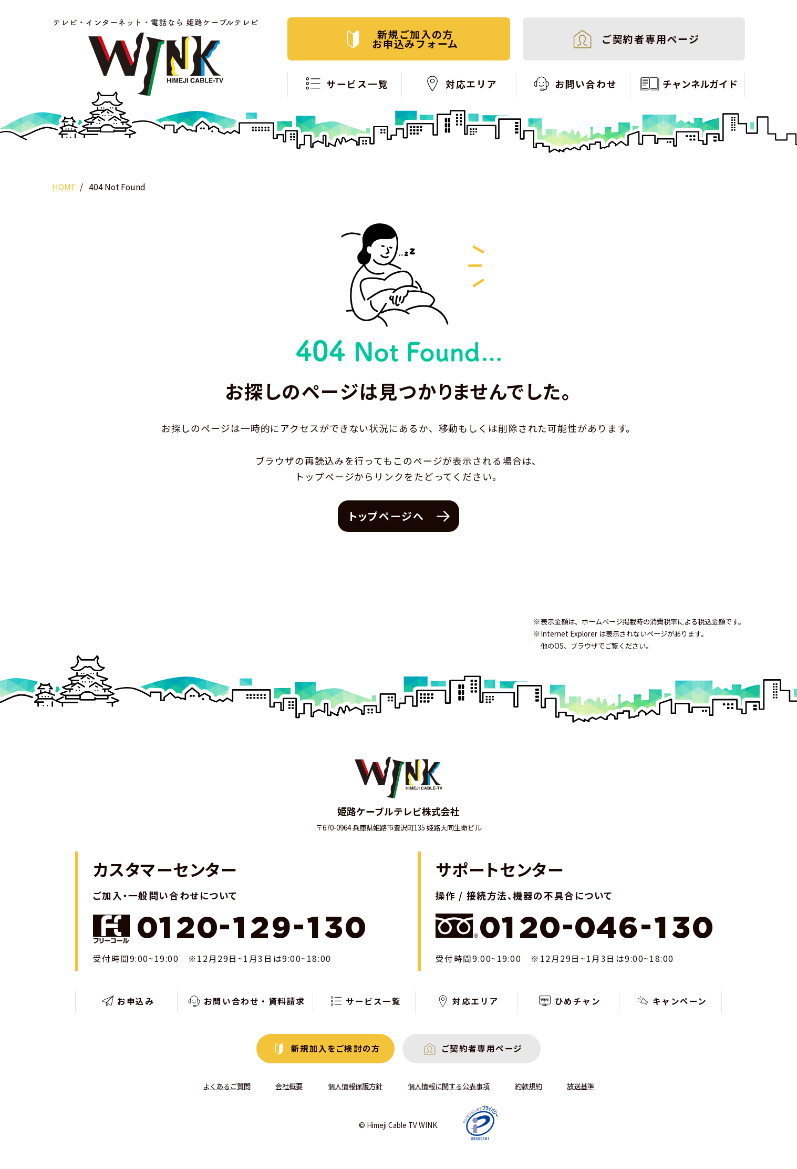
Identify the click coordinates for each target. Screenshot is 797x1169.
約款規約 (528, 1086)
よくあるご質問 (227, 1086)
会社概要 (289, 1086)
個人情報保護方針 (355, 1086)
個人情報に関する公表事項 (449, 1086)
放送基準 (580, 1086)
